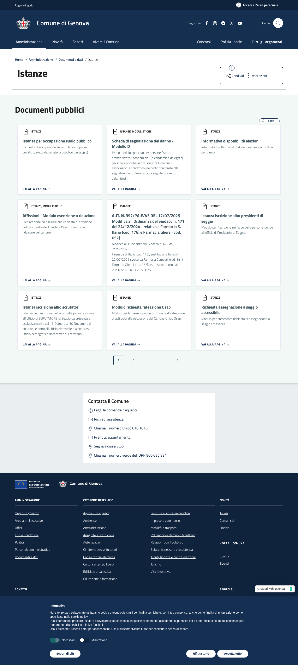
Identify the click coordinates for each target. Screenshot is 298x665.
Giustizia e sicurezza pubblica (170, 513)
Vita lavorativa (161, 571)
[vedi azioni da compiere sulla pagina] (256, 75)
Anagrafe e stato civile (98, 534)
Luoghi (224, 556)
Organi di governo (27, 513)
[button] (269, 120)
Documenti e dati (71, 59)
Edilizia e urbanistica (97, 571)
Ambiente (90, 520)
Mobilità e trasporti (164, 527)
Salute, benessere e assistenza (172, 549)
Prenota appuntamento (112, 437)
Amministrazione (29, 42)
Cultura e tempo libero (98, 564)
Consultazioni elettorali (99, 556)
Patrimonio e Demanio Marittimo (173, 534)
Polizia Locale (231, 42)
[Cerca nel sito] (278, 23)
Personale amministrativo (32, 549)
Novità (57, 42)
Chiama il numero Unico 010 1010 (121, 428)
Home (19, 59)
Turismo (156, 564)
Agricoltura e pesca (96, 513)
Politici (19, 542)
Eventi (224, 563)
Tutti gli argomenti (267, 42)
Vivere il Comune (106, 42)
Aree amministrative (29, 520)
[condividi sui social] (235, 75)
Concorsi (204, 42)
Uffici (18, 527)
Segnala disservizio (109, 446)
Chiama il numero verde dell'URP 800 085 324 (130, 455)
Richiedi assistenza (109, 419)
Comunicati (227, 520)
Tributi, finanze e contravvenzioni (173, 556)
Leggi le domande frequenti (115, 410)
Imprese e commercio (165, 520)
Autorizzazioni (92, 542)
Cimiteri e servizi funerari (100, 549)
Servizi (78, 42)
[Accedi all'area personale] (257, 5)
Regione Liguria (24, 5)
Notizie (224, 527)
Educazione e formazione (100, 578)
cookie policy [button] (79, 616)
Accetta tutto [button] (233, 653)
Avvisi (224, 513)
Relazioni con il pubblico (167, 542)
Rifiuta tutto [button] (201, 653)
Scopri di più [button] (65, 653)
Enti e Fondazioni (26, 534)
